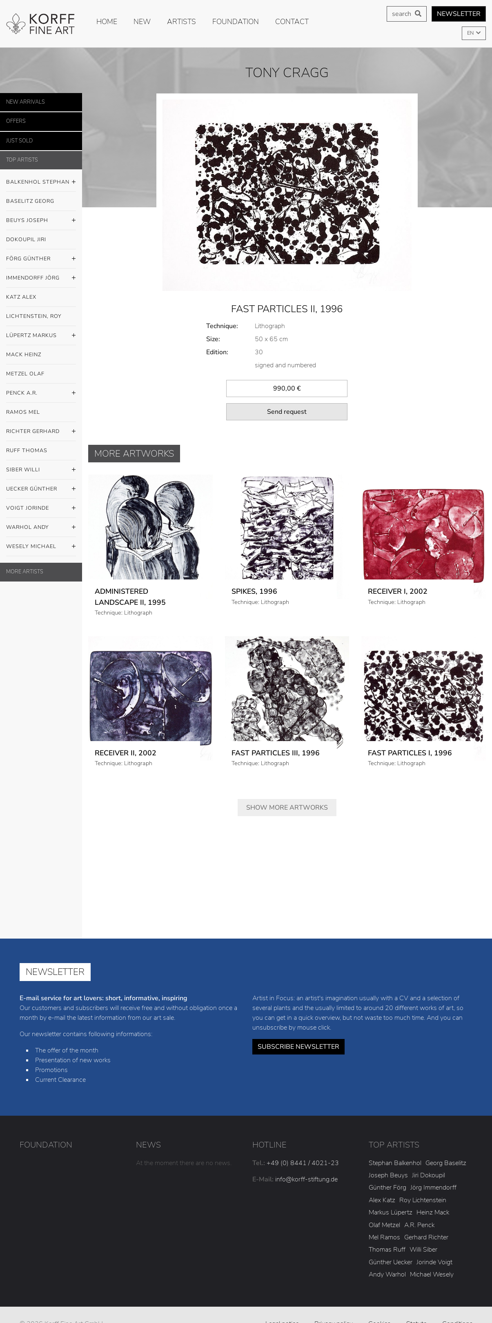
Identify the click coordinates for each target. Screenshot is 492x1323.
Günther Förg (387, 1168)
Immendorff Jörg (41, 278)
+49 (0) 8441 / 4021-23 (303, 1143)
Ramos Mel (23, 412)
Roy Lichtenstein (422, 1180)
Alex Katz (382, 1180)
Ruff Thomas (26, 450)
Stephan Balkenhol (395, 1143)
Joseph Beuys (388, 1155)
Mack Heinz (23, 354)
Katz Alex (21, 297)
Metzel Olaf (25, 373)
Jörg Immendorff (433, 1168)
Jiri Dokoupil (428, 1155)
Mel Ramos (384, 1217)
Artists (181, 22)
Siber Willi (41, 470)
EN (471, 33)
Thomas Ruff (387, 1230)
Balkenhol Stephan (41, 182)
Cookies (379, 1304)
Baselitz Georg (30, 201)
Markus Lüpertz (390, 1192)
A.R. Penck (419, 1205)
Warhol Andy (41, 527)
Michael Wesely (432, 1254)
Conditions (457, 1304)
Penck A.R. (41, 393)
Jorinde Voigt (434, 1242)
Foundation (235, 22)
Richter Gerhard (41, 432)
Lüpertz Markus (41, 336)
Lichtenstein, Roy (34, 316)
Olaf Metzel (384, 1205)
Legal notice (282, 1304)
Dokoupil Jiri (26, 239)
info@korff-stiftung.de (306, 1159)
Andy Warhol (387, 1254)
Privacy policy (333, 1304)
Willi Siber (423, 1230)
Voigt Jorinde (41, 508)
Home (106, 22)
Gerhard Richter (426, 1217)
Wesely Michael (41, 547)
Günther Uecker (390, 1242)
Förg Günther (41, 259)
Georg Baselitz (445, 1143)
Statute (416, 1304)
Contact (292, 22)
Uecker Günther (41, 489)
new (142, 22)
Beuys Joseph (41, 221)
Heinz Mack (432, 1192)
